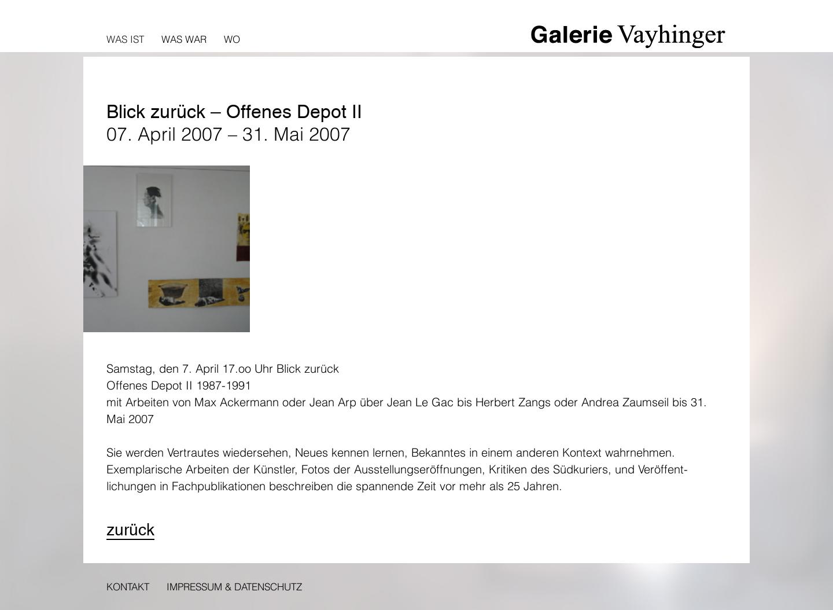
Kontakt (127, 586)
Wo (232, 39)
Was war (184, 39)
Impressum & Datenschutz (234, 586)
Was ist (125, 39)
